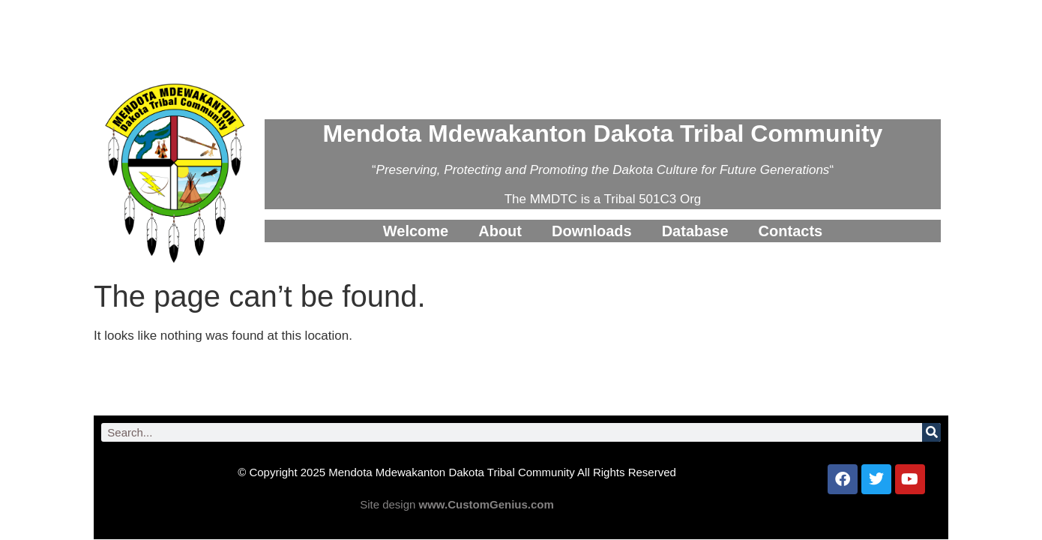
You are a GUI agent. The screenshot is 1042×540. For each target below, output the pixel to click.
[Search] (931, 432)
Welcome (415, 231)
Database (695, 231)
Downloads (592, 231)
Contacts (791, 231)
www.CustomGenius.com (486, 504)
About (500, 231)
